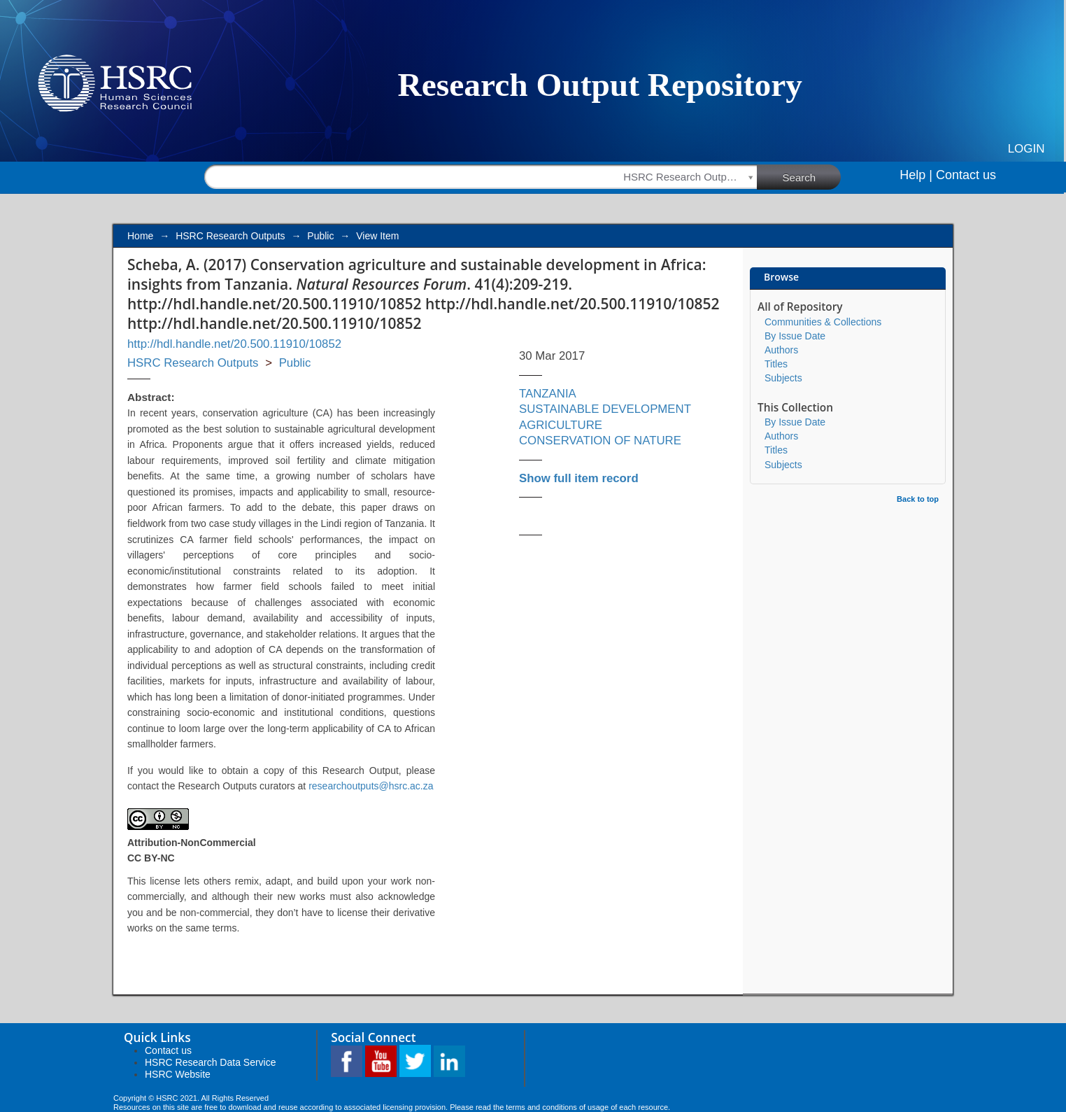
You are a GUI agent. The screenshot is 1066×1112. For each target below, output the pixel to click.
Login (1026, 148)
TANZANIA (547, 393)
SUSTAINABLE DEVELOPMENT (605, 409)
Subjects (783, 377)
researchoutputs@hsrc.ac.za (370, 785)
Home (140, 235)
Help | (916, 175)
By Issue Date (795, 336)
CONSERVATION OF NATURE (600, 440)
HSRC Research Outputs (230, 235)
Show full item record (579, 478)
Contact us (966, 175)
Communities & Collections (823, 322)
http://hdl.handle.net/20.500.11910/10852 (234, 344)
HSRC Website (178, 1074)
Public (320, 235)
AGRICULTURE (560, 425)
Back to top (918, 499)
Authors (781, 350)
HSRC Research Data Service (210, 1062)
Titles (776, 364)
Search (812, 176)
